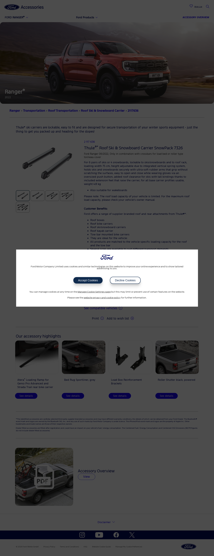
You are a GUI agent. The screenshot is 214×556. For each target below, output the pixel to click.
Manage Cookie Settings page (94, 292)
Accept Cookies (88, 280)
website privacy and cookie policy (102, 298)
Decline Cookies (125, 280)
